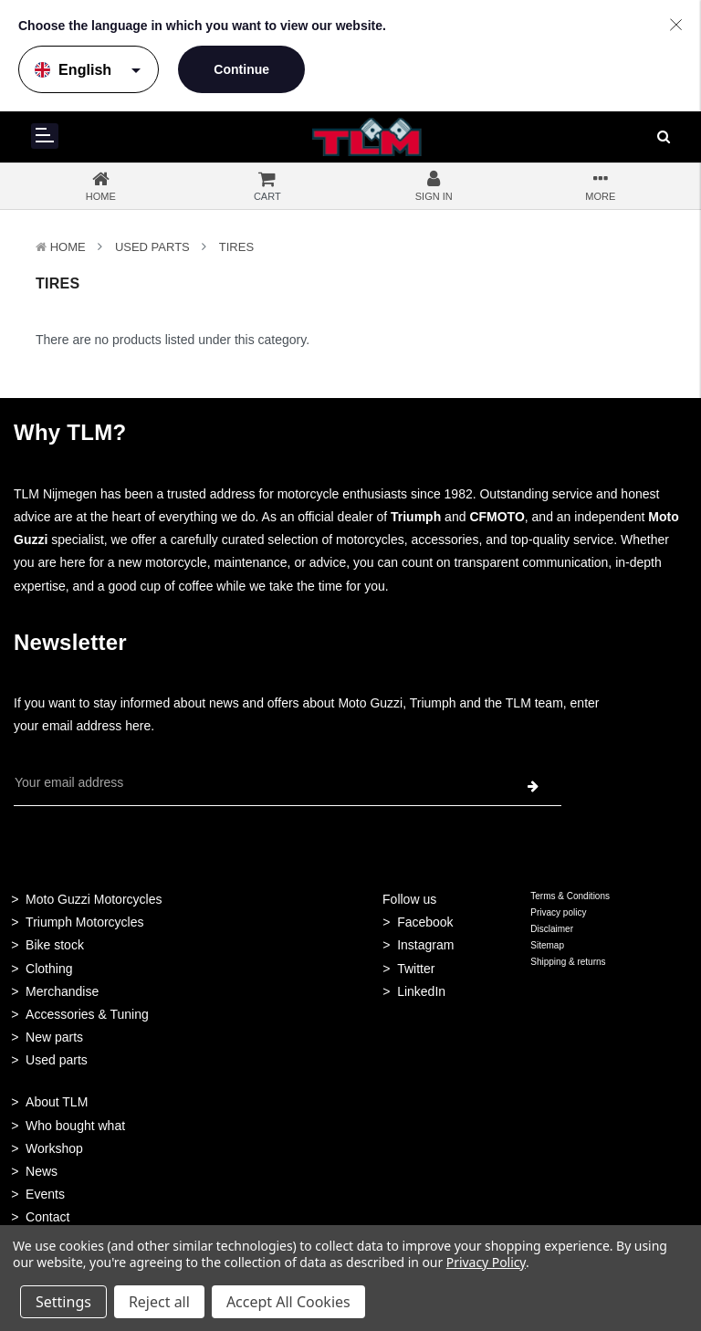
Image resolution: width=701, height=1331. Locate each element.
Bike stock (55, 945)
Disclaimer (551, 929)
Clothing (49, 968)
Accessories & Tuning (87, 1014)
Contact (47, 1217)
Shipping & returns (567, 962)
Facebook (425, 922)
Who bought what (75, 1125)
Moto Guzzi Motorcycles (94, 899)
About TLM (57, 1102)
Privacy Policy (486, 1262)
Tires (236, 247)
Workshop (54, 1148)
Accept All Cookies (288, 1302)
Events (45, 1194)
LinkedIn (421, 991)
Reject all (159, 1302)
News (42, 1171)
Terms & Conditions (570, 896)
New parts (54, 1037)
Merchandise (62, 991)
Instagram (425, 945)
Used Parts (152, 247)
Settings (63, 1302)
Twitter (415, 968)
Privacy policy (558, 912)
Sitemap (547, 945)
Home (68, 247)
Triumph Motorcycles (84, 922)
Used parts (57, 1060)
